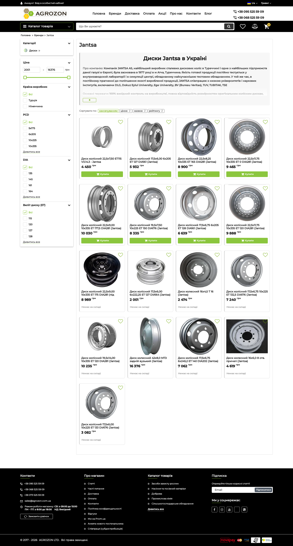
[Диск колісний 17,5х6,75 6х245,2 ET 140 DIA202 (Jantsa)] (199, 346)
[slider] (25, 85)
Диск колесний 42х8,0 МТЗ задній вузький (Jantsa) (150, 370)
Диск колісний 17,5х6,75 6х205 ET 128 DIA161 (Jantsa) (199, 237)
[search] (153, 34)
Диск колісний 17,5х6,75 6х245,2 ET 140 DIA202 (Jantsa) (199, 370)
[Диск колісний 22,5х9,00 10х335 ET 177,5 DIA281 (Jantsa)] (102, 214)
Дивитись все (31, 159)
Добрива (157, 493)
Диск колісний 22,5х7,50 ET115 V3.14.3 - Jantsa (102, 171)
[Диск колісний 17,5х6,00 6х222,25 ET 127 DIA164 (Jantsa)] (150, 280)
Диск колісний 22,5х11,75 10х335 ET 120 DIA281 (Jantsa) (247, 237)
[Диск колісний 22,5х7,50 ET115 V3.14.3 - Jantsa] (102, 147)
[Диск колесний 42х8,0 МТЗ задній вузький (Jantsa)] (150, 346)
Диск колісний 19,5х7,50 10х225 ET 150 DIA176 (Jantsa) (150, 237)
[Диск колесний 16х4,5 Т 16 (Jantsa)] (199, 280)
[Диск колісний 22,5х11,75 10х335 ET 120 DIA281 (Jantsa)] (247, 214)
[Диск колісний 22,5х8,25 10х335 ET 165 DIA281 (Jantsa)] (199, 147)
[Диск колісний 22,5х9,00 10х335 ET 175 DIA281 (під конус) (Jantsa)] (102, 280)
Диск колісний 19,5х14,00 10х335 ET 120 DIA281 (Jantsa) (102, 370)
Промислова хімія (162, 498)
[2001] (31, 78)
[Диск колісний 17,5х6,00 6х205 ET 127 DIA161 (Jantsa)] (150, 147)
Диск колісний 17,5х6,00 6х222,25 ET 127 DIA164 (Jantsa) (150, 304)
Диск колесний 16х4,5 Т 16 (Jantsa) (199, 304)
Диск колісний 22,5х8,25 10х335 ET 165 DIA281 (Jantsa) (199, 171)
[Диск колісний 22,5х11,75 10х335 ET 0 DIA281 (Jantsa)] (247, 147)
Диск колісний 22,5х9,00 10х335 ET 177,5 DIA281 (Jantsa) (102, 237)
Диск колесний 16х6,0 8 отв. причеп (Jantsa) (247, 370)
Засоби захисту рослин (165, 483)
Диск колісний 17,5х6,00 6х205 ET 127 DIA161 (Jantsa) (150, 171)
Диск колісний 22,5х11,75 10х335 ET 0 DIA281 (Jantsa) (247, 171)
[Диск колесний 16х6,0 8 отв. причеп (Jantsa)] (247, 346)
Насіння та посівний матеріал (169, 488)
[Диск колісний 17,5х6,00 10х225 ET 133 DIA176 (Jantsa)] (102, 413)
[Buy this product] (102, 183)
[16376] (55, 78)
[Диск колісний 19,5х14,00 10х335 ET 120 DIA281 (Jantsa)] (102, 346)
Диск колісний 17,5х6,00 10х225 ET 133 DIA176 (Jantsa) (102, 437)
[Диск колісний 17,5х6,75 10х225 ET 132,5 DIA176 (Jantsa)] (247, 280)
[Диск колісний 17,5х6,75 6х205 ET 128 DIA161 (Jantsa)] (199, 214)
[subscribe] (242, 490)
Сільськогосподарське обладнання (172, 503)
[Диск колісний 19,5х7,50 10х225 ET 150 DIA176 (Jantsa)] (150, 214)
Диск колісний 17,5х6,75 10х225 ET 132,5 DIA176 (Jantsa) (247, 304)
